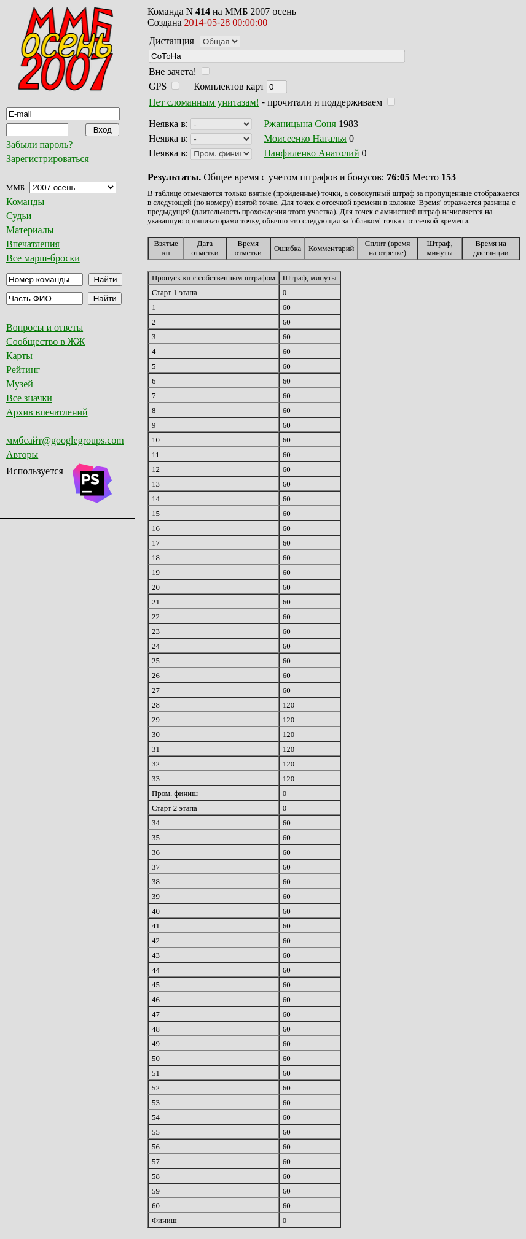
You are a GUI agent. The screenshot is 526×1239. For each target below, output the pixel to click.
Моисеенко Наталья (305, 138)
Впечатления (33, 244)
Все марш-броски (43, 258)
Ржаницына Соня (300, 123)
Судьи (18, 215)
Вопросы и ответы (44, 327)
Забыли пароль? (39, 144)
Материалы (30, 230)
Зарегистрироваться (47, 158)
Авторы (22, 454)
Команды (25, 201)
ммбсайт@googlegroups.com (65, 440)
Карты (19, 355)
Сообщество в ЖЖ (45, 341)
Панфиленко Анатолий (311, 153)
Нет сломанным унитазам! (204, 102)
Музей (19, 384)
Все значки (29, 398)
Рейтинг (23, 370)
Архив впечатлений (47, 412)
